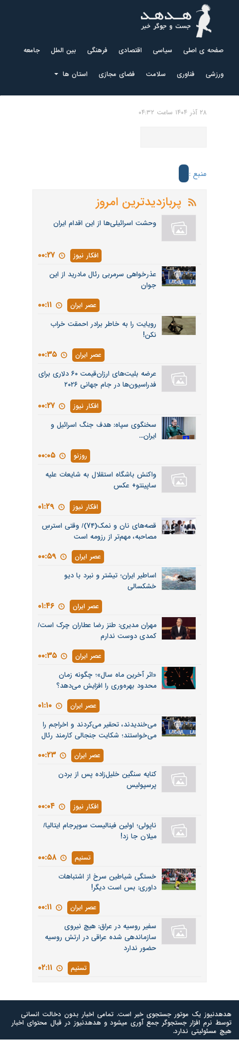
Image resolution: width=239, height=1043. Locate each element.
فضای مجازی (117, 74)
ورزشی (215, 74)
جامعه (31, 50)
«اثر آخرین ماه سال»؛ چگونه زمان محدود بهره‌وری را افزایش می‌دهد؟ (106, 680)
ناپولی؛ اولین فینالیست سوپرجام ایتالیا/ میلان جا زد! (99, 831)
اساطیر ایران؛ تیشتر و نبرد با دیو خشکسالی (110, 581)
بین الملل (63, 50)
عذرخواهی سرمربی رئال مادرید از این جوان (102, 280)
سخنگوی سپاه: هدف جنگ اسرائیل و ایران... (103, 430)
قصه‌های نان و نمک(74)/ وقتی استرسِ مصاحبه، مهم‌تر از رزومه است (99, 531)
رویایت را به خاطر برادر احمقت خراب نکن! (103, 329)
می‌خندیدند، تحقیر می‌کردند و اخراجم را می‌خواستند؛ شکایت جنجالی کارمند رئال (98, 730)
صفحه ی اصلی (203, 50)
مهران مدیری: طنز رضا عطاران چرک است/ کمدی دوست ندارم (97, 631)
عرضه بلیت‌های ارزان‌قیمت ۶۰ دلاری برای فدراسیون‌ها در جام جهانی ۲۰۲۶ (97, 379)
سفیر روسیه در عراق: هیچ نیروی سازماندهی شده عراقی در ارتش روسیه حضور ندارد (100, 937)
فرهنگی (97, 50)
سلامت (156, 74)
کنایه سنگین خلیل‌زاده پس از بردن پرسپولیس (107, 780)
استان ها (71, 74)
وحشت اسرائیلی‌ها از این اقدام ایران (104, 223)
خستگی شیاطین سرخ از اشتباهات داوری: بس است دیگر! (107, 882)
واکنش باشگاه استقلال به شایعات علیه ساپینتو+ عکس (100, 480)
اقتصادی (130, 50)
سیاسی (162, 50)
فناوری (186, 74)
